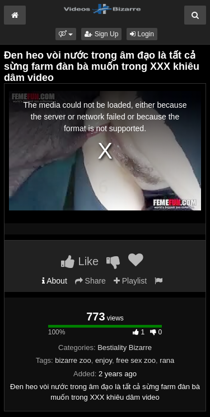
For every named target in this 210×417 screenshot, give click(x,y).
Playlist (130, 280)
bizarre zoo (73, 360)
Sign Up (101, 34)
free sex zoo (136, 360)
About (54, 280)
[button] (65, 34)
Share (90, 280)
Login (142, 34)
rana (167, 360)
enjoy (103, 360)
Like (80, 261)
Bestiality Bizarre (124, 347)
